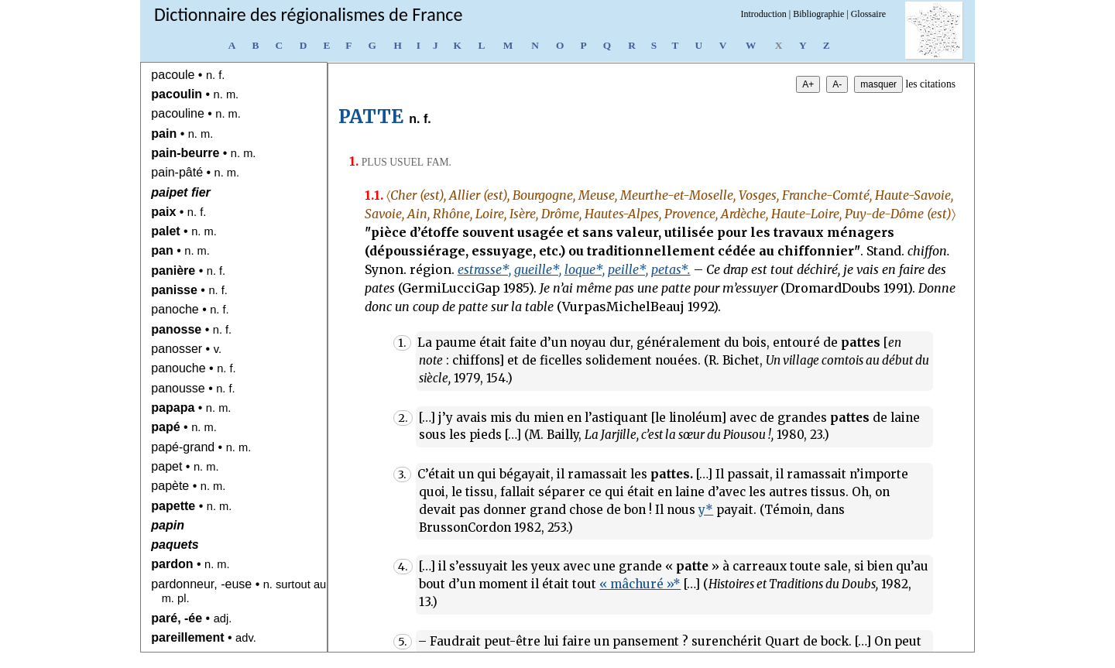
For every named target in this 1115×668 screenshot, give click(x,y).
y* (705, 509)
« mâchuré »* (640, 584)
